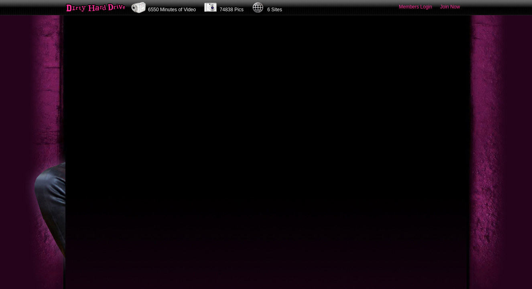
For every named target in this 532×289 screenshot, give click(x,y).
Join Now (450, 7)
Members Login (415, 7)
